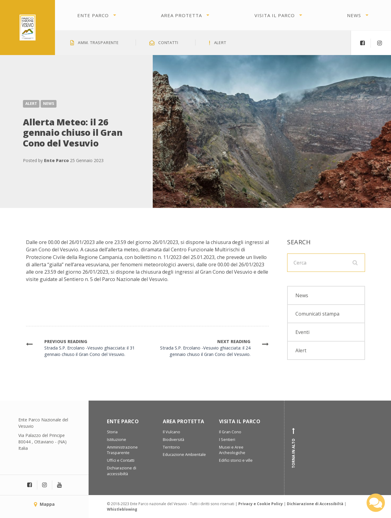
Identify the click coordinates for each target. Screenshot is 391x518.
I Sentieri (227, 439)
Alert (31, 103)
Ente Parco (93, 15)
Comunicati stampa (317, 313)
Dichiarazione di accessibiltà (121, 470)
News (354, 15)
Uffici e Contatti (120, 460)
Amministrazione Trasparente (122, 450)
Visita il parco (274, 15)
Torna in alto (294, 448)
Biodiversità (173, 439)
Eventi (302, 332)
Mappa (44, 504)
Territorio (171, 447)
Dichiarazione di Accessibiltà (315, 503)
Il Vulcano (171, 432)
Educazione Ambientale (184, 454)
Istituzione (116, 439)
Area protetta (181, 15)
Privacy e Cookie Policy (260, 503)
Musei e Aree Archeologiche (232, 450)
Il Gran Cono (230, 432)
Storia (112, 432)
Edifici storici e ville (236, 460)
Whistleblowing (122, 509)
